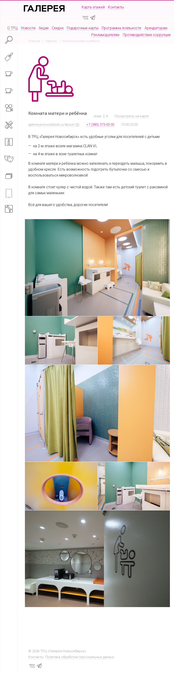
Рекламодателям (105, 35)
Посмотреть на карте (132, 116)
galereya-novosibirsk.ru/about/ (51, 125)
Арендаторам (156, 28)
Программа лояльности (121, 28)
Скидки (57, 28)
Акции (43, 28)
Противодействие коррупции (147, 35)
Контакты (116, 7)
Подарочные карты (82, 28)
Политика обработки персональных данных (79, 657)
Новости (28, 28)
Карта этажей (93, 7)
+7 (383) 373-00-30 (100, 125)
